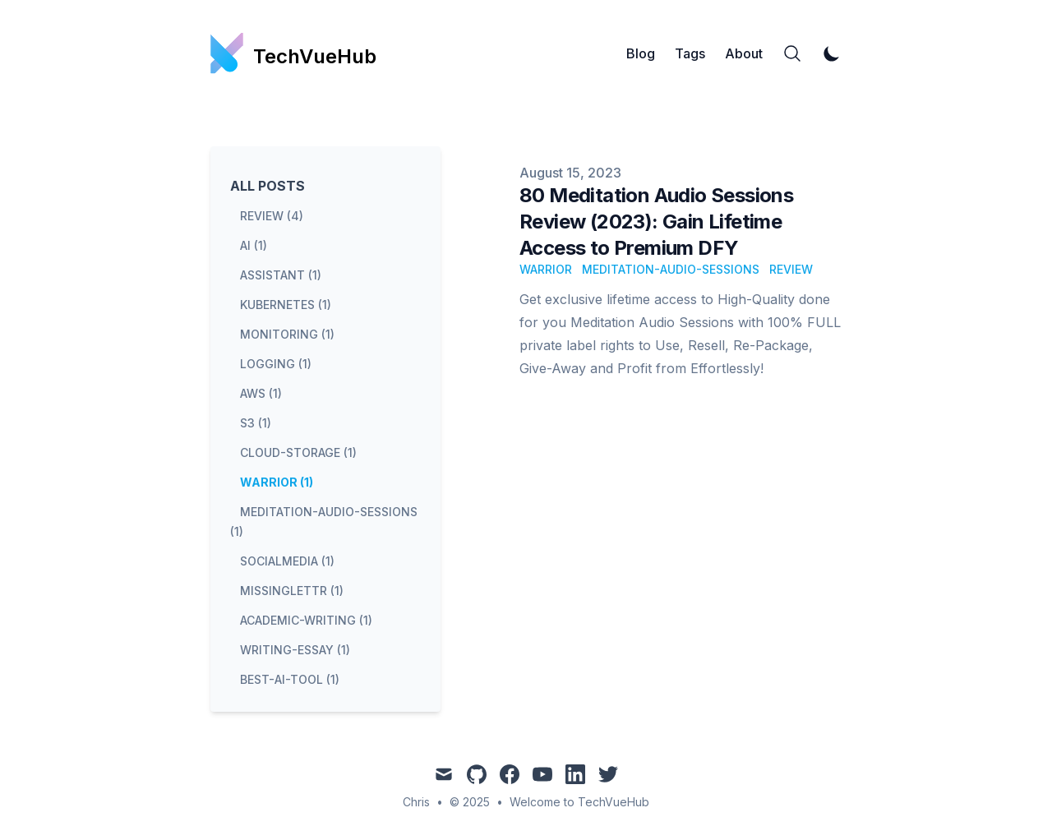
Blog (640, 53)
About (744, 53)
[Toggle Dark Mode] (832, 53)
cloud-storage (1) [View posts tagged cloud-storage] (298, 452)
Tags (690, 53)
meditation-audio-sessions (670, 269)
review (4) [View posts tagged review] (271, 216)
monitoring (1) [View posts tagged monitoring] (287, 334)
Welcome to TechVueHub (579, 802)
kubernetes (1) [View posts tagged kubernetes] (285, 305)
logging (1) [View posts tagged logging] (275, 364)
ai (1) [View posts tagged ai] (253, 245)
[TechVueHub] (293, 53)
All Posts (267, 186)
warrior (545, 269)
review (791, 269)
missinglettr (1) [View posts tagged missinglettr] (292, 591)
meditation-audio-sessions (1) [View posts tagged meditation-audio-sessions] (324, 521)
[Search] (792, 53)
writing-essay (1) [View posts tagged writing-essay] (295, 650)
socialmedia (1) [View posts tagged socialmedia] (287, 561)
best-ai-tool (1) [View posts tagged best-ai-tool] (289, 679)
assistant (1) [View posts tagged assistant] (280, 275)
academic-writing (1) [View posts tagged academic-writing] (306, 620)
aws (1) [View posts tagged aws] (261, 393)
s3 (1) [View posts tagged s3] (255, 423)
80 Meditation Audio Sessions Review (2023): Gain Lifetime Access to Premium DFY (656, 221)
